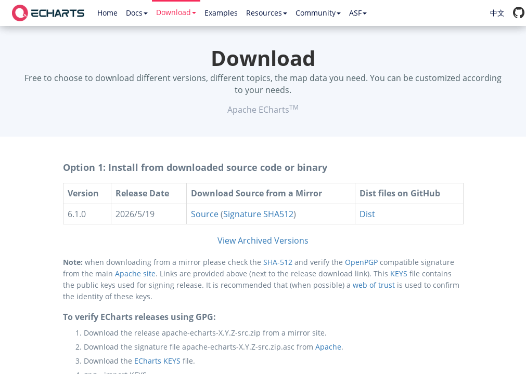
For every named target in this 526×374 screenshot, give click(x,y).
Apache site (135, 273)
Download (176, 12)
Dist (367, 214)
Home (107, 13)
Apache (328, 347)
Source (205, 214)
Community (318, 13)
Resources (266, 13)
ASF (358, 13)
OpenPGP (361, 262)
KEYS (398, 273)
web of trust (374, 285)
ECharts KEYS (157, 361)
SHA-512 (277, 262)
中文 (497, 13)
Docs (137, 13)
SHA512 (278, 214)
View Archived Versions (263, 240)
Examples (221, 13)
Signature (242, 214)
